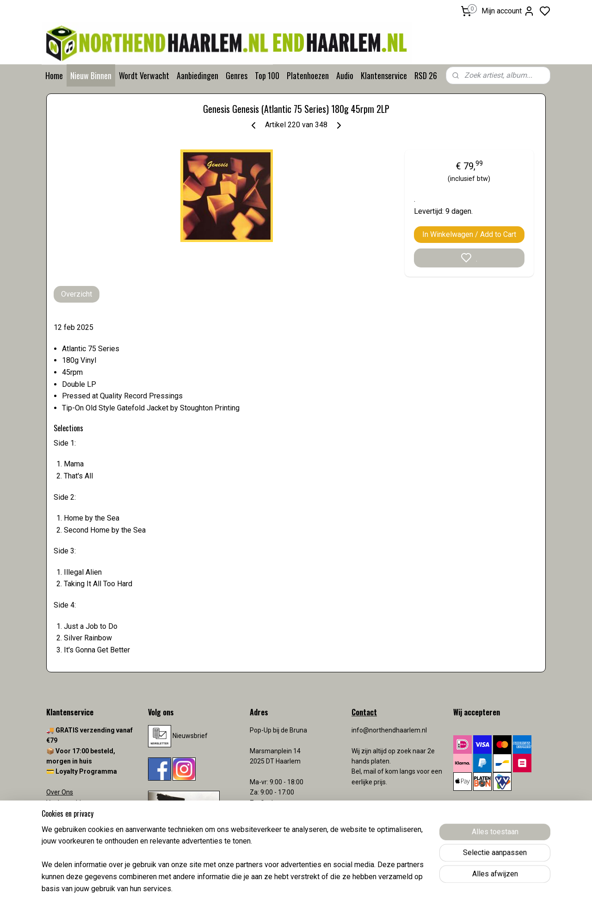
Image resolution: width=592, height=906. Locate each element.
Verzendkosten (69, 823)
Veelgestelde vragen (76, 803)
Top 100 (267, 75)
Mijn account (508, 11)
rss (350, 889)
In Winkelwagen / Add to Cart (469, 234)
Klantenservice (384, 75)
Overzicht (76, 294)
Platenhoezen (308, 75)
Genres (236, 75)
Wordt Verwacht (144, 75)
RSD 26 (425, 75)
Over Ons (59, 792)
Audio (344, 75)
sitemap (332, 889)
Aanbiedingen (197, 75)
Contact (57, 813)
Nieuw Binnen (90, 75)
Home (54, 75)
